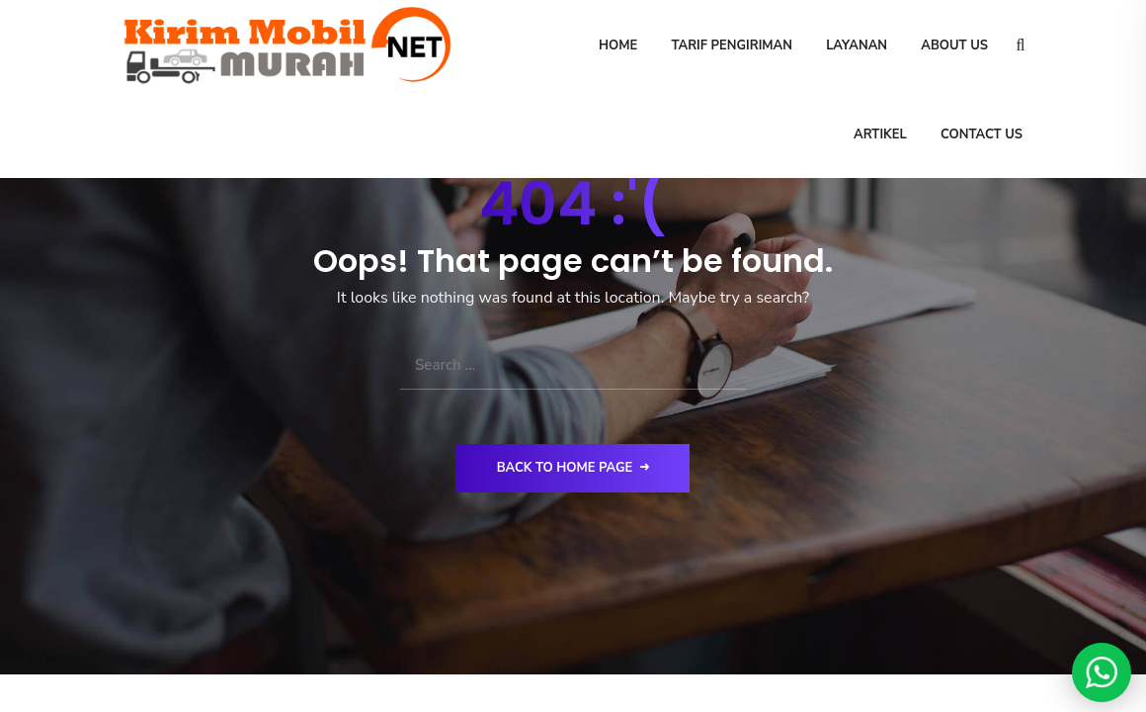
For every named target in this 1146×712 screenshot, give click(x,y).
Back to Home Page (573, 468)
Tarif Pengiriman (731, 45)
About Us (954, 45)
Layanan (856, 45)
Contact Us (982, 134)
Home (617, 45)
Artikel (880, 134)
